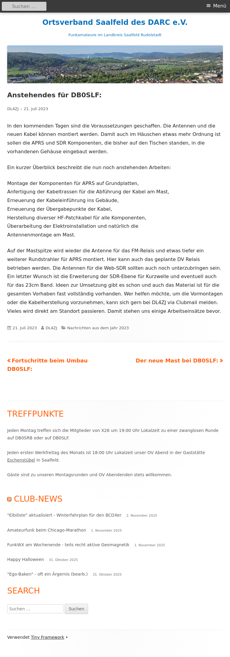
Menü (219, 6)
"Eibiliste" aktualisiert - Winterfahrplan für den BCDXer (64, 515)
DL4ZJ (13, 109)
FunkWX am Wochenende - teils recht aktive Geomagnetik (68, 544)
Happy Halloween (25, 559)
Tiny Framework (47, 637)
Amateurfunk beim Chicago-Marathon (46, 530)
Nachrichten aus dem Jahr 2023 (98, 328)
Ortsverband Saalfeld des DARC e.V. (114, 22)
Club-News (38, 498)
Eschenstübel (21, 460)
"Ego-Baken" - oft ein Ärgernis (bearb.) (47, 574)
